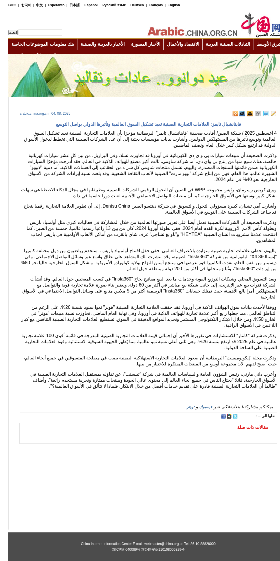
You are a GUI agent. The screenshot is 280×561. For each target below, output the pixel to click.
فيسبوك (197, 407)
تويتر (182, 407)
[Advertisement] (75, 451)
